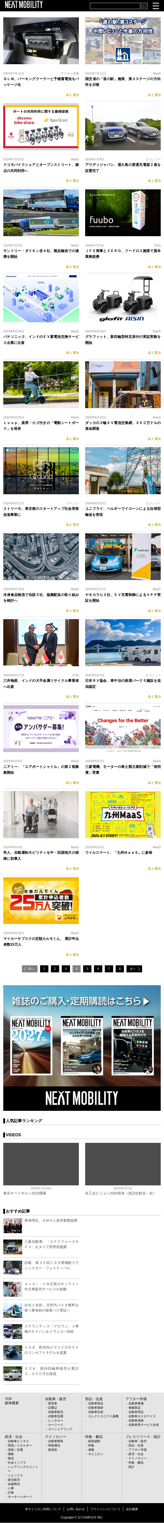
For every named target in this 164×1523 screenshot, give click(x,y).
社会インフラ (17, 1463)
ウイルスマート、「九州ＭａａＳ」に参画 (118, 852)
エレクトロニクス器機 (103, 1417)
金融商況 (14, 1484)
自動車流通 (55, 1417)
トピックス (15, 1476)
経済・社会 (12, 1437)
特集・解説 (92, 1437)
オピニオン (95, 1454)
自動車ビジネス (18, 1441)
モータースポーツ (20, 1497)
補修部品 (134, 1408)
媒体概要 (11, 1403)
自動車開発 (55, 1441)
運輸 (11, 1454)
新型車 (52, 1404)
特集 (91, 1446)
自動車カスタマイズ (142, 1417)
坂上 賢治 (72, 95)
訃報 (11, 1493)
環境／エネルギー (20, 1446)
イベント (73, 503)
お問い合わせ (76, 1509)
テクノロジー (54, 1437)
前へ (28, 969)
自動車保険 (136, 1421)
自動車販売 (55, 1412)
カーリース (55, 1425)
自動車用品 (136, 1412)
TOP (8, 1399)
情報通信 (54, 1446)
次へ (136, 969)
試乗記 (52, 1408)
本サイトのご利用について (43, 1509)
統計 (131, 1467)
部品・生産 (92, 1399)
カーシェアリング (60, 1429)
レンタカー (55, 1421)
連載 (91, 1450)
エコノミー (153, 159)
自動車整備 (136, 1404)
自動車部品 (95, 1404)
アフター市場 (70, 73)
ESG (157, 245)
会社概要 (132, 1509)
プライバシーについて (105, 1509)
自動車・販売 (54, 1399)
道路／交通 (15, 1450)
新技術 (52, 1450)
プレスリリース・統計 (140, 1437)
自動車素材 (95, 1408)
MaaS (157, 73)
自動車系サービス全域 (143, 1425)
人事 (11, 1489)
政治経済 (14, 1480)
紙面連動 (94, 1441)
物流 (11, 1459)
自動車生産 (95, 1412)
